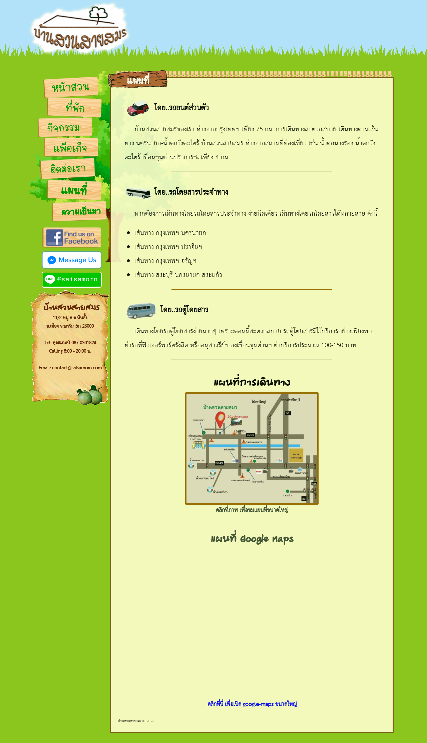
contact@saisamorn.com (77, 368)
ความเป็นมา (81, 212)
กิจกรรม (63, 128)
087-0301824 (83, 343)
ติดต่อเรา (68, 169)
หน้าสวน (70, 88)
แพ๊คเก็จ (70, 148)
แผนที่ (73, 191)
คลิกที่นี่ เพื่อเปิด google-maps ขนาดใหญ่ (252, 704)
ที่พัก (75, 108)
